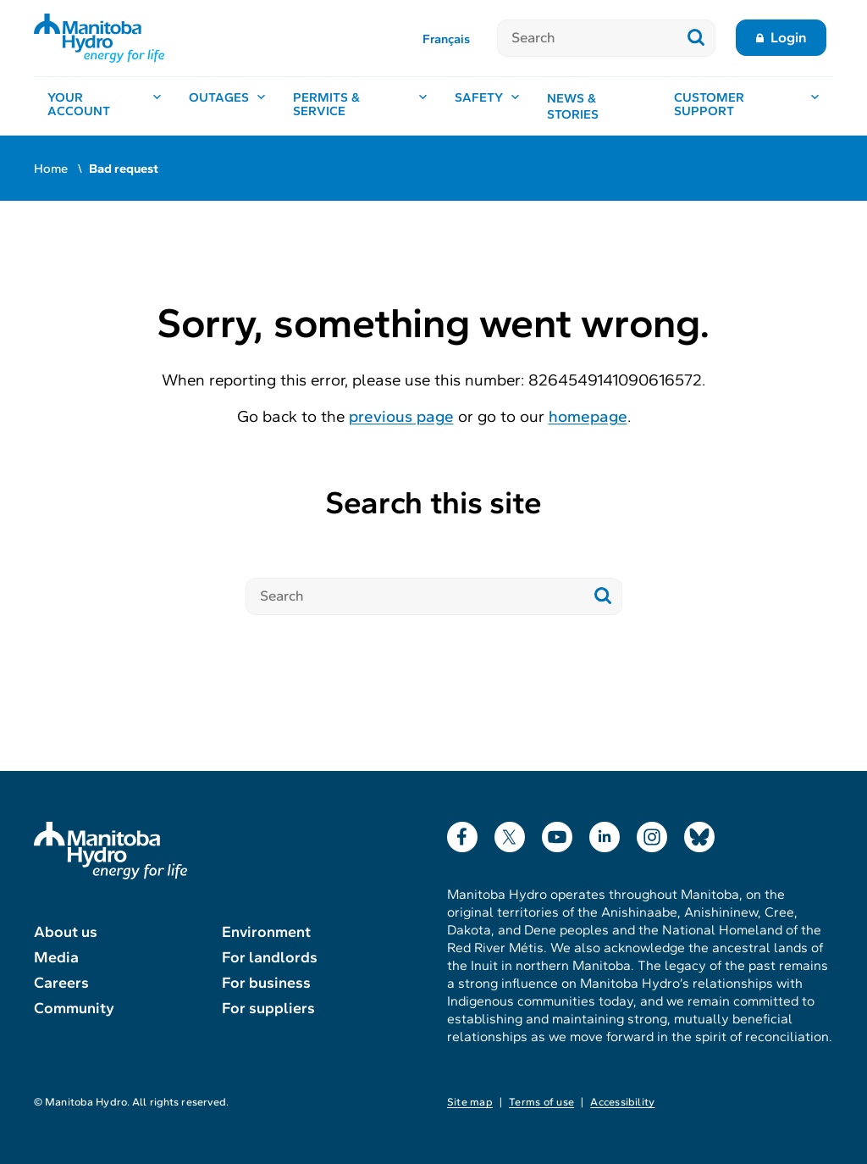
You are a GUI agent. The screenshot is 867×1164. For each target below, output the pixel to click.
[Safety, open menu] (487, 106)
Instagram (652, 833)
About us (65, 931)
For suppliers (268, 1008)
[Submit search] (696, 38)
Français (446, 39)
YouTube (557, 833)
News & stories (573, 106)
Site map (470, 1102)
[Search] (587, 38)
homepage (588, 416)
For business (266, 982)
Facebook (462, 833)
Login (788, 38)
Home (51, 168)
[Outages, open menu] (227, 106)
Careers (61, 982)
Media (56, 957)
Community (74, 1008)
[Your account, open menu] (104, 106)
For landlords (270, 957)
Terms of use (541, 1102)
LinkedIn (604, 833)
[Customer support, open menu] (746, 106)
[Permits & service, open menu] (360, 106)
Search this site (433, 502)
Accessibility (622, 1102)
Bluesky (699, 833)
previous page (401, 416)
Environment (266, 931)
